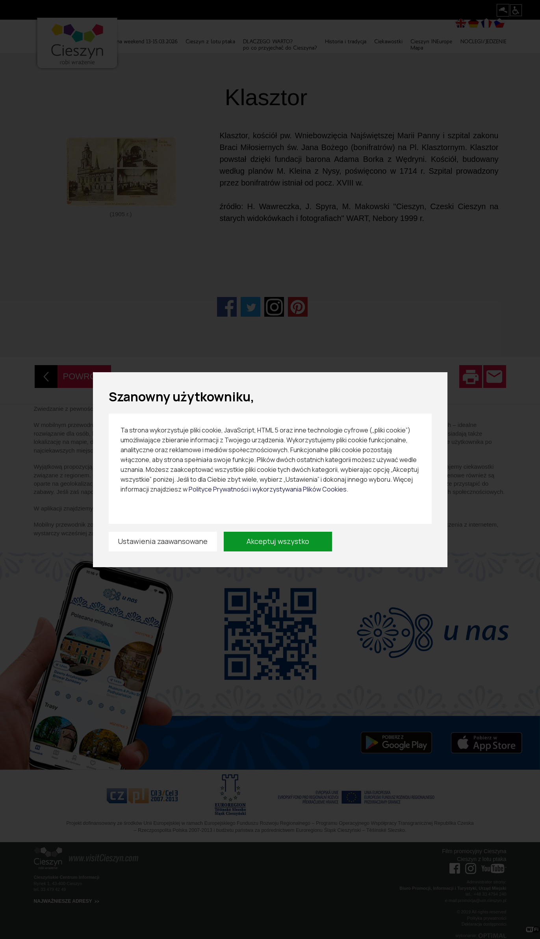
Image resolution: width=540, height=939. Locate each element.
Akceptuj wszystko (278, 541)
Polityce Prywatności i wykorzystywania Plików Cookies (268, 489)
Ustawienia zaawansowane (163, 541)
